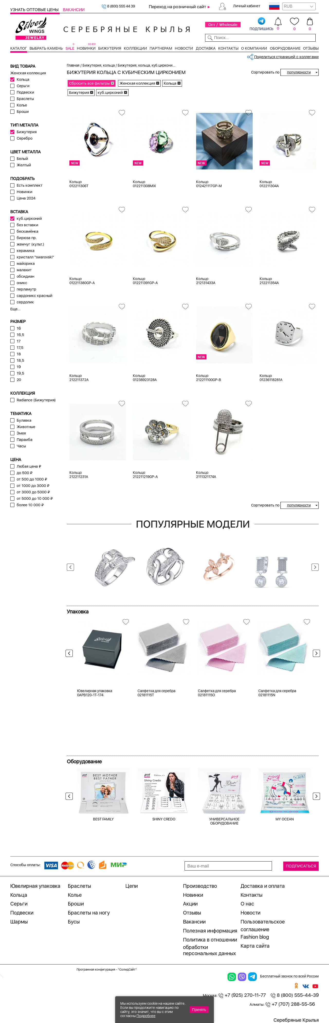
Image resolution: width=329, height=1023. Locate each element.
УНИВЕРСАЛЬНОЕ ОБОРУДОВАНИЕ (224, 821)
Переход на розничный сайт (177, 6)
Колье (22, 105)
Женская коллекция (28, 73)
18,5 (20, 360)
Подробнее (146, 1016)
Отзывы (311, 48)
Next (315, 567)
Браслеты (25, 98)
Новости (184, 48)
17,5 (20, 347)
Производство (200, 886)
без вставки (27, 225)
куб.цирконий (29, 218)
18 (19, 354)
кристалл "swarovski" (35, 257)
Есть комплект (29, 185)
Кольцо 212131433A (205, 281)
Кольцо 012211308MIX (144, 184)
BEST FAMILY (103, 819)
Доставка (206, 48)
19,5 (20, 373)
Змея (21, 433)
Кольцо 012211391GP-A (145, 281)
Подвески (25, 92)
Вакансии (74, 9)
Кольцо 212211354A (269, 281)
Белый (22, 158)
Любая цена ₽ (29, 466)
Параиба (24, 439)
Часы (21, 446)
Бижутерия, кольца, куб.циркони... (147, 65)
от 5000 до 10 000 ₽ (35, 498)
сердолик (25, 302)
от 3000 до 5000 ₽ (33, 492)
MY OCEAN (285, 819)
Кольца (23, 79)
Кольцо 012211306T (78, 184)
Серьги (23, 86)
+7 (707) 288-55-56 (290, 1004)
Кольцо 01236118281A (271, 378)
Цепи (131, 886)
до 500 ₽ (24, 472)
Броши (23, 111)
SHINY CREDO (163, 819)
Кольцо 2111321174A (206, 474)
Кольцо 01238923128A (145, 378)
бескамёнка (27, 231)
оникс (22, 282)
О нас (247, 904)
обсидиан (25, 276)
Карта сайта (255, 946)
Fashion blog (255, 937)
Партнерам (161, 48)
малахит (24, 270)
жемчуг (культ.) (30, 244)
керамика (25, 250)
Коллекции (135, 48)
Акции (190, 904)
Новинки (86, 48)
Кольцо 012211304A (269, 184)
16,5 (20, 334)
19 (19, 367)
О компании (254, 48)
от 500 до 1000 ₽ (32, 479)
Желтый (24, 165)
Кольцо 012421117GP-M (209, 184)
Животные (26, 426)
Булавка (24, 420)
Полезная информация (210, 931)
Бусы (74, 922)
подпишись (261, 24)
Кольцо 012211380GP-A (82, 281)
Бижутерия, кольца (99, 65)
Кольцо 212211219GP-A (145, 474)
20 (19, 379)
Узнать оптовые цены (35, 9)
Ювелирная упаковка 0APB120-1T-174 (94, 693)
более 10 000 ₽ (30, 505)
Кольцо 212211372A (79, 378)
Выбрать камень (46, 48)
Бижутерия (109, 48)
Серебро (24, 138)
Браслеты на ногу (89, 913)
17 (19, 341)
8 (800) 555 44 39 (118, 6)
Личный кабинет (246, 6)
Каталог (18, 48)
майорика (26, 263)
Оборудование (285, 48)
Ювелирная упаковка (35, 886)
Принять (199, 1010)
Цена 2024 (26, 198)
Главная (73, 65)
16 (19, 328)
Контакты (228, 48)
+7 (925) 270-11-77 (242, 995)
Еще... (15, 309)
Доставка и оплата (263, 886)
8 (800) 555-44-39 (295, 995)
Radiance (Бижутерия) (36, 400)
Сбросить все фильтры (89, 83)
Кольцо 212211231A (78, 474)
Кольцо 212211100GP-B (208, 378)
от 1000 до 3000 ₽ (33, 485)
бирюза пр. (27, 238)
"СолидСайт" (127, 969)
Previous (70, 567)
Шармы (19, 922)
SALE (70, 48)
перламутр (26, 289)
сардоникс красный (34, 295)
